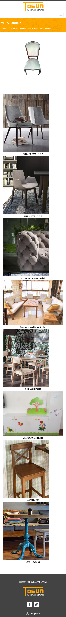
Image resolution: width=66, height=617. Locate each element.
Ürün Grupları (14, 28)
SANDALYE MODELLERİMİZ (29, 28)
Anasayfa (4, 28)
